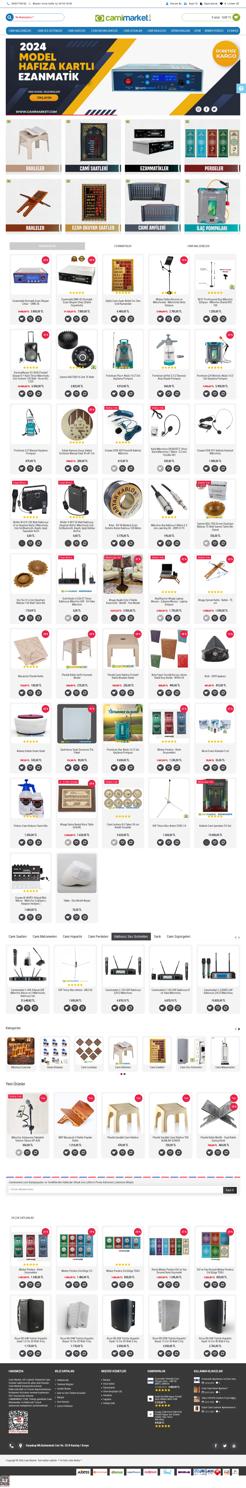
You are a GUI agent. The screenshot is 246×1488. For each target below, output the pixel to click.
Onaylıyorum (123, 759)
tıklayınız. (82, 745)
